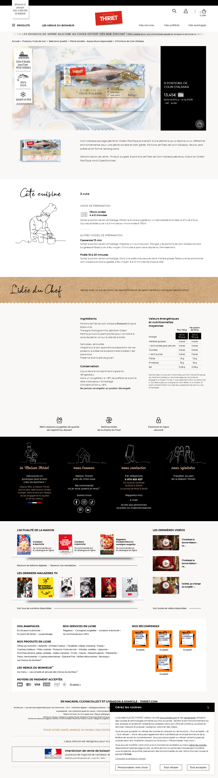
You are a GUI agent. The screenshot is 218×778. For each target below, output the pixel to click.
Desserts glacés (96, 653)
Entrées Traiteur (57, 646)
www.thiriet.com (168, 717)
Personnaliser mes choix (133, 767)
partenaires (190, 717)
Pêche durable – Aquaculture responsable (91, 41)
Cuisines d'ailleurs (26, 649)
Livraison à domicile (109, 630)
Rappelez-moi (133, 495)
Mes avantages (197, 25)
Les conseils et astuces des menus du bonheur (53, 672)
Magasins (68, 630)
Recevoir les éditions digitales (32, 566)
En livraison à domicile (28, 630)
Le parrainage (45, 634)
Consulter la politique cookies (130, 758)
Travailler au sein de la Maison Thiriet (183, 478)
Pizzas (100, 646)
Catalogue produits (97, 707)
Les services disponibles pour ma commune (44, 707)
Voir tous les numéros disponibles (34, 608)
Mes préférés (171, 25)
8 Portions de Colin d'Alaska (129, 41)
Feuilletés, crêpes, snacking (81, 646)
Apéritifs (42, 646)
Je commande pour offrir (76, 634)
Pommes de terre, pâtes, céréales (34, 653)
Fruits (74, 653)
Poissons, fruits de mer (34, 41)
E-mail (134, 500)
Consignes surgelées (85, 630)
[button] (185, 12)
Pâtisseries (111, 653)
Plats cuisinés (44, 649)
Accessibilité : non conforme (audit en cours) (75, 711)
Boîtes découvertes (87, 656)
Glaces (82, 653)
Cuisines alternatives (49, 656)
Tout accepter (198, 767)
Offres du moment (26, 646)
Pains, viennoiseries (27, 656)
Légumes (102, 649)
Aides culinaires (61, 653)
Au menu (22, 672)
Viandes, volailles (87, 649)
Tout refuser (171, 767)
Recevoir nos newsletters (63, 566)
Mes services (146, 25)
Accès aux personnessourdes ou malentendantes (133, 506)
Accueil (15, 41)
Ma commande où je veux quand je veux (84, 487)
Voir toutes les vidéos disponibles (169, 608)
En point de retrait (26, 634)
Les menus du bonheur (58, 25)
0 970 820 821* (134, 479)
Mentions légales (79, 707)
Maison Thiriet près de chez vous (84, 478)
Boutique (104, 656)
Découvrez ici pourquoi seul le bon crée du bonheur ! (34, 479)
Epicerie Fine (68, 656)
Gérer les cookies (197, 745)
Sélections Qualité (58, 41)
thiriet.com (18, 707)
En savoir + (75, 684)
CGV (68, 707)
